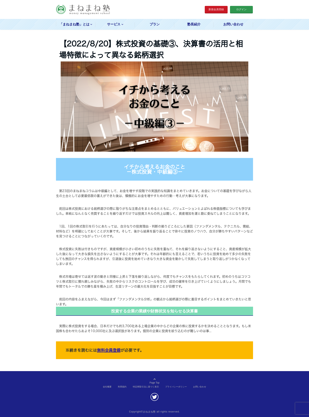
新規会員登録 (216, 9)
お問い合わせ (233, 24)
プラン (155, 24)
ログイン (241, 9)
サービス (113, 24)
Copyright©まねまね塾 (142, 411)
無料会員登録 (109, 350)
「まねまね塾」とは (74, 24)
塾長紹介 (194, 24)
